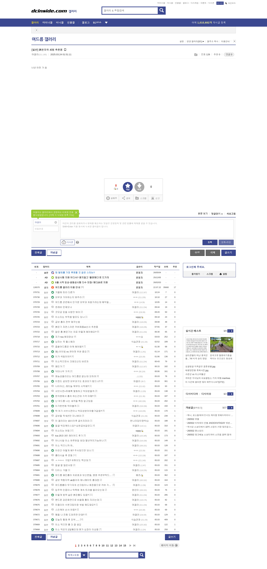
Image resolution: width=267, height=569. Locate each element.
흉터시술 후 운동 (61, 455)
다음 (130, 545)
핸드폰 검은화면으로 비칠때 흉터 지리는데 (75, 500)
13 (116, 545)
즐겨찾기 (196, 274)
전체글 (38, 252)
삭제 (212, 252)
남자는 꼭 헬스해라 (63, 341)
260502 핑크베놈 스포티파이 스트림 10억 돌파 (209, 434)
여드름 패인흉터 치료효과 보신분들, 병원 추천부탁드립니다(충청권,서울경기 (81, 475)
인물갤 (178, 3)
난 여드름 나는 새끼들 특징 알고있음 (72, 401)
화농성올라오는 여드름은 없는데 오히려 (73, 376)
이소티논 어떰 (60, 430)
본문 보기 (203, 213)
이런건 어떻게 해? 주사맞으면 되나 (71, 450)
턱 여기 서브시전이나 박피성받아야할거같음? (76, 411)
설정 (182, 41)
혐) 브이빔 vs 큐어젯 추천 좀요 (69, 351)
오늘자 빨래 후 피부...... (65, 519)
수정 (197, 252)
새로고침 (231, 213)
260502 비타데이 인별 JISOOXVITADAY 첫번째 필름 (210, 423)
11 (107, 545)
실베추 (111, 198)
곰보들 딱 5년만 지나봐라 (66, 416)
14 (120, 545)
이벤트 (203, 3)
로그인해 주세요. (195, 267)
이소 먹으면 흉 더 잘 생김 (66, 524)
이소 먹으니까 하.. (62, 445)
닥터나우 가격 (60, 371)
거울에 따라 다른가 (63, 292)
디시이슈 (206, 394)
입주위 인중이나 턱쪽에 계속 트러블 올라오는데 (77, 490)
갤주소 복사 (212, 41)
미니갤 (170, 3)
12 (111, 545)
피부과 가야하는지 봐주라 (66, 297)
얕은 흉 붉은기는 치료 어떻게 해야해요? (73, 332)
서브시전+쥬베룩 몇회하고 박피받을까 (72, 391)
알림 (223, 274)
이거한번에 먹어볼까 (63, 406)
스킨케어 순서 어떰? (63, 509)
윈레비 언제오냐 (61, 307)
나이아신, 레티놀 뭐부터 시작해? (70, 386)
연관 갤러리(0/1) (195, 41)
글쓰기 (228, 252)
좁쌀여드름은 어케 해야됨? (67, 346)
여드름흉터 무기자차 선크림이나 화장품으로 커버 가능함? (81, 485)
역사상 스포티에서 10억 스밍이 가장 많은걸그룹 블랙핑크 (210, 427)
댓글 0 (229, 54)
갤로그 (186, 3)
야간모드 (230, 3)
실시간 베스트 (193, 331)
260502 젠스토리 (195, 431)
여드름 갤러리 (44, 39)
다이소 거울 (59, 470)
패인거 (56, 366)
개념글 (54, 252)
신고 (155, 198)
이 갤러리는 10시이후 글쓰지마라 (70, 421)
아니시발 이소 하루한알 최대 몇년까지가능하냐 (77, 440)
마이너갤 (161, 3)
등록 (210, 242)
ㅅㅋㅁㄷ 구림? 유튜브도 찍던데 (69, 460)
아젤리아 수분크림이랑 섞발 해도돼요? (73, 505)
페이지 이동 (169, 545)
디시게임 (194, 3)
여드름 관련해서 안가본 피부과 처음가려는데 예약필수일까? (81, 302)
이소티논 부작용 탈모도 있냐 (68, 317)
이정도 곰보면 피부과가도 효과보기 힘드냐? (75, 381)
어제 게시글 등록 (209, 22)
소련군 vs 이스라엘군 (195, 374)
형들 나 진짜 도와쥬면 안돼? (67, 514)
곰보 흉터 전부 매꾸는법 (65, 322)
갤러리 (35, 22)
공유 (126, 198)
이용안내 (225, 41)
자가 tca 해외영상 (62, 337)
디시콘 (211, 3)
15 (124, 545)
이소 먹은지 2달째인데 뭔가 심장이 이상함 (75, 529)
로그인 (220, 3)
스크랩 (195, 54)
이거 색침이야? (61, 356)
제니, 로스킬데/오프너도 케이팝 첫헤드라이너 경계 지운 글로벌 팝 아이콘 (210, 415)
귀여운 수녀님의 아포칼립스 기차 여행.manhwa (207, 378)
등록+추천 (226, 242)
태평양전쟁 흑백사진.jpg (196, 370)
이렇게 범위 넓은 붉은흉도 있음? (70, 495)
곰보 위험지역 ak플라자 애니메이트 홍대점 (75, 480)
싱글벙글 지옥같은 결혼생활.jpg (200, 366)
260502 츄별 (193, 419)
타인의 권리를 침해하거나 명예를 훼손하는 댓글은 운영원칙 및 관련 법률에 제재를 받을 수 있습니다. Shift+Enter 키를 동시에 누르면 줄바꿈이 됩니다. (110, 225)
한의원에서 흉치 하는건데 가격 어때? (72, 396)
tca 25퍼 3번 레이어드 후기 (67, 435)
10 (103, 545)
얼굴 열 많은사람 (61, 465)
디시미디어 (192, 394)
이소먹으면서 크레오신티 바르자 (69, 361)
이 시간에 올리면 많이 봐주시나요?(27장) (204, 382)
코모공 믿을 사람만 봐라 (65, 312)
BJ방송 (97, 22)
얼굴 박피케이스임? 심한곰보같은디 (71, 425)
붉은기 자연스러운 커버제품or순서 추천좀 (74, 327)
